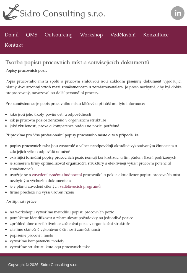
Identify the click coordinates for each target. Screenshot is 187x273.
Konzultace (155, 34)
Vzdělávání (123, 34)
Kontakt (14, 45)
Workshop (91, 34)
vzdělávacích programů (80, 186)
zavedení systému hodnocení (57, 174)
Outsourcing (58, 34)
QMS (31, 34)
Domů (12, 34)
